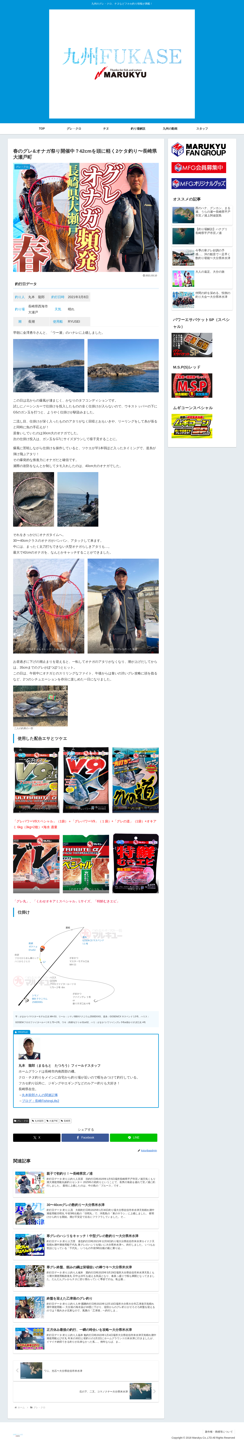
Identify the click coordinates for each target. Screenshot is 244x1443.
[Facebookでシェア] (85, 1138)
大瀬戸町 (52, 1121)
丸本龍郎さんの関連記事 (40, 1095)
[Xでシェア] (36, 1138)
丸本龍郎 (38, 1121)
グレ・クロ (21, 1121)
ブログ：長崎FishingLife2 (40, 1101)
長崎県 (65, 1121)
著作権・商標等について (219, 1431)
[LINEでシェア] (133, 1138)
